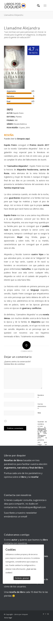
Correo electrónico (42, 406)
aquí (27, 138)
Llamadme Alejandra (13, 15)
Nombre (41, 396)
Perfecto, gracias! (22, 578)
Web (39, 413)
